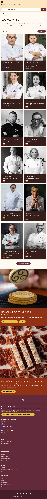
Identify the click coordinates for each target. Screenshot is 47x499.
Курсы (2, 480)
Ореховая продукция (5, 458)
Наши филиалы (4, 482)
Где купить (3, 448)
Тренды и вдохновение (6, 434)
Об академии (4, 486)
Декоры (3, 465)
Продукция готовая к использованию (9, 469)
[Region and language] (20, 9)
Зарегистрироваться (8, 391)
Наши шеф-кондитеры (6, 484)
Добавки (3, 463)
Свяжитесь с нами (5, 443)
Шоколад (3, 454)
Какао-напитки (4, 471)
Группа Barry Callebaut (6, 441)
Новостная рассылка (5, 445)
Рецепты (3, 432)
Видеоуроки (3, 478)
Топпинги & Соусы (5, 467)
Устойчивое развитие (6, 437)
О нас (2, 439)
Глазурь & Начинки (5, 460)
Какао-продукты (4, 456)
